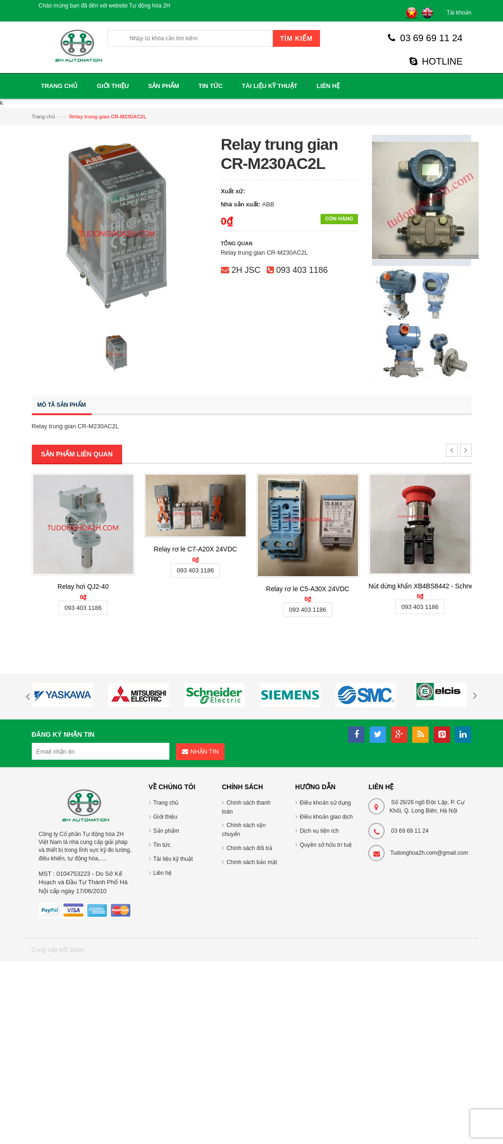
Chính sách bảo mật (251, 862)
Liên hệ (162, 873)
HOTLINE (436, 61)
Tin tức (162, 845)
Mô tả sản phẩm (61, 405)
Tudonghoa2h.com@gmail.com (429, 853)
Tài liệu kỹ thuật (173, 859)
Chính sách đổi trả (249, 848)
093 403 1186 (302, 270)
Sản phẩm (166, 831)
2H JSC (246, 270)
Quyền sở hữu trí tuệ (326, 845)
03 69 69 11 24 (425, 38)
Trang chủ (43, 116)
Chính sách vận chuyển (244, 829)
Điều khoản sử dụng (325, 802)
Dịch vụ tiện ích (319, 831)
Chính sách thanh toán (246, 807)
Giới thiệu (165, 817)
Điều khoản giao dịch (326, 817)
